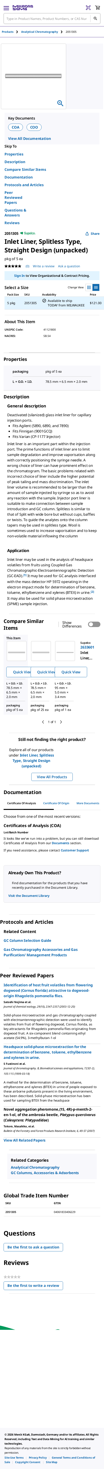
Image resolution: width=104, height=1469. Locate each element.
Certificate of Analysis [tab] (21, 803)
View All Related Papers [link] (24, 1140)
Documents (60, 843)
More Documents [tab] (88, 803)
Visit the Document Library (28, 895)
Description (15, 161)
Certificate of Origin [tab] (56, 803)
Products (8, 32)
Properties (14, 154)
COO (34, 127)
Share (92, 233)
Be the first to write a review (35, 1286)
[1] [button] (25, 575)
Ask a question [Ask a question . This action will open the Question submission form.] (69, 266)
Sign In (19, 275)
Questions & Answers (15, 213)
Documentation (19, 177)
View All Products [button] (52, 776)
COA (15, 127)
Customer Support (75, 850)
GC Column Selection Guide (27, 940)
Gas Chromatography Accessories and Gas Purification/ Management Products (41, 952)
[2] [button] (92, 592)
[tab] (11, 31)
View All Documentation (29, 138)
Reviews (12, 222)
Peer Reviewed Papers (13, 197)
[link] (14, 1458)
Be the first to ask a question (33, 1247)
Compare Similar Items (25, 169)
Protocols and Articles (24, 184)
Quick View (22, 672)
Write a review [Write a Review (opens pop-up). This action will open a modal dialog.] (43, 266)
